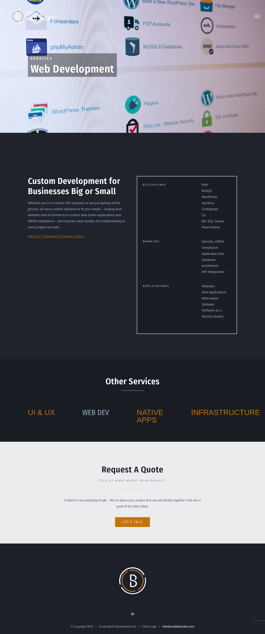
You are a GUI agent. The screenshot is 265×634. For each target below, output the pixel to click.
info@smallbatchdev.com (178, 622)
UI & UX (41, 412)
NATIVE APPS (150, 416)
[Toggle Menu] (257, 16)
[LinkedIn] (132, 609)
